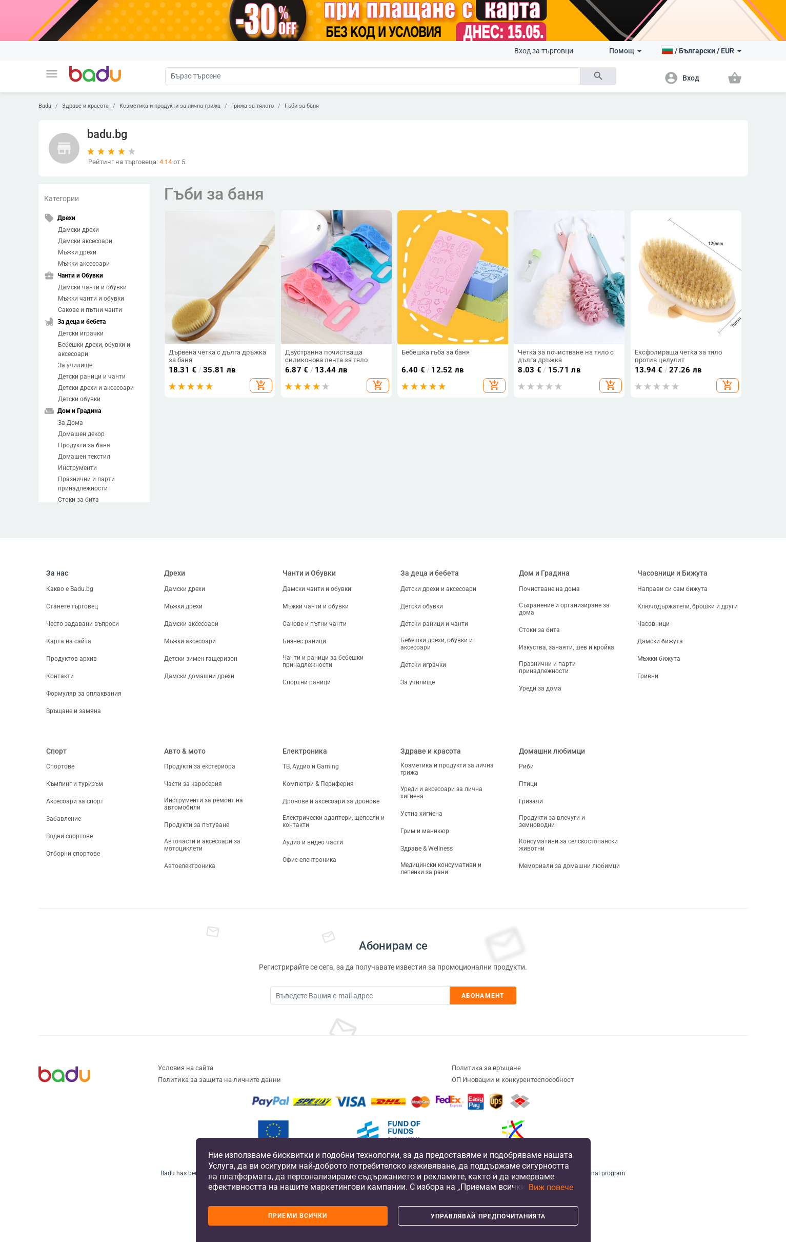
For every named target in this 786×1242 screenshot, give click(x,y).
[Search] (372, 76)
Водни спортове (69, 836)
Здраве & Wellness (426, 848)
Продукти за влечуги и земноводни (552, 821)
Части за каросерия (193, 783)
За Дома (70, 422)
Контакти (60, 676)
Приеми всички (297, 1215)
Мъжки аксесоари (84, 263)
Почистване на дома (549, 589)
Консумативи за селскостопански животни (568, 845)
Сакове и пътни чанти (90, 309)
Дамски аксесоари (85, 241)
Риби (526, 766)
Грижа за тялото (252, 106)
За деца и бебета (429, 573)
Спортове (60, 766)
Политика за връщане (486, 1068)
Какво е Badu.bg (69, 589)
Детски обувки (79, 399)
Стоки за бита (78, 499)
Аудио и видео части (313, 842)
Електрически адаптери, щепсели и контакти (334, 821)
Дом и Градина (544, 573)
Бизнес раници (304, 641)
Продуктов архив (71, 658)
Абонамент (482, 995)
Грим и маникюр (424, 831)
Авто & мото (185, 751)
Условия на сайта (185, 1068)
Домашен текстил (84, 456)
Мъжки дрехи (77, 252)
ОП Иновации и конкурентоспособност (513, 1079)
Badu (44, 106)
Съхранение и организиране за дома (564, 609)
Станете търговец (72, 606)
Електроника (305, 751)
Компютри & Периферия (318, 783)
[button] (51, 74)
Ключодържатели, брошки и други (687, 606)
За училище (75, 365)
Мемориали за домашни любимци (569, 866)
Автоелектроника (189, 866)
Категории (61, 198)
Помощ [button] (625, 51)
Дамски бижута (660, 641)
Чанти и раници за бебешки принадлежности (323, 661)
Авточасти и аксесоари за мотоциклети (202, 845)
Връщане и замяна (73, 711)
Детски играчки (81, 333)
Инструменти (77, 467)
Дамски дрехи (78, 229)
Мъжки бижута (658, 658)
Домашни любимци (552, 751)
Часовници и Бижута (672, 573)
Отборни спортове (73, 853)
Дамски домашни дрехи (199, 676)
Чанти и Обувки (309, 573)
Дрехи (174, 573)
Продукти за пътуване (196, 825)
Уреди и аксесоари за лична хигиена (441, 792)
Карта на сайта (68, 641)
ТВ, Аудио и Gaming (311, 766)
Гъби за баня (302, 106)
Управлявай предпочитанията (488, 1216)
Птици (528, 783)
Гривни (647, 676)
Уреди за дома (540, 688)
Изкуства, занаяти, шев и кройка (566, 647)
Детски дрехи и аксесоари (96, 387)
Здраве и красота (85, 106)
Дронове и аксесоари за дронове (331, 801)
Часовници (653, 623)
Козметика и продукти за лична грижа (169, 106)
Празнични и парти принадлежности (86, 484)
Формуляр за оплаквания (84, 693)
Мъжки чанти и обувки (91, 298)
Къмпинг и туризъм (74, 783)
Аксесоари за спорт (75, 801)
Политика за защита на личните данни (219, 1079)
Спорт (56, 751)
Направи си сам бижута (672, 589)
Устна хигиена (421, 813)
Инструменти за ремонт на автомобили (203, 804)
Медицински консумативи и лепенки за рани (440, 868)
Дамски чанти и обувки (92, 287)
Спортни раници (307, 682)
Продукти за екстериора (199, 766)
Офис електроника (309, 859)
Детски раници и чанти (92, 376)
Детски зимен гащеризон (200, 658)
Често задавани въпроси (82, 623)
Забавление (63, 818)
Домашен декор (81, 434)
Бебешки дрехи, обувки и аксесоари (94, 349)
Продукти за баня (84, 445)
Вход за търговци (543, 51)
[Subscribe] (360, 995)
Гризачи (531, 801)
